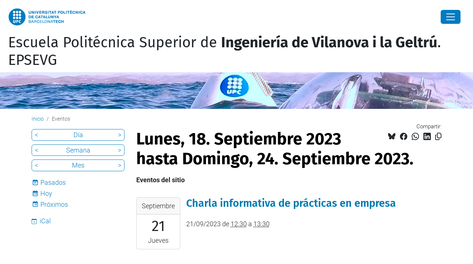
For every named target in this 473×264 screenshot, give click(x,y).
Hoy (46, 193)
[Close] (451, 17)
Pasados (53, 182)
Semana (78, 150)
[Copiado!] (438, 136)
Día (78, 135)
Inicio (38, 119)
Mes (78, 165)
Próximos (54, 204)
